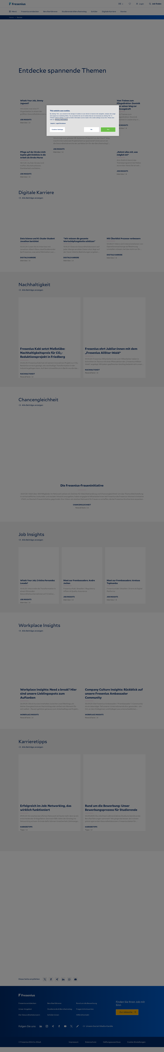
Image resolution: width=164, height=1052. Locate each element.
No (91, 129)
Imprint (52, 123)
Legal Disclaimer (61, 123)
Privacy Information (61, 119)
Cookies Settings (57, 129)
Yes (108, 129)
